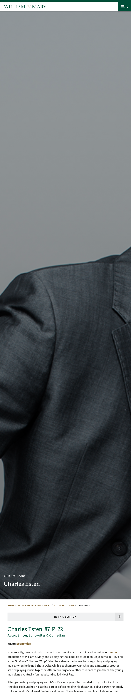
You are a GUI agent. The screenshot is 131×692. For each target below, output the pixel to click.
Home (11, 605)
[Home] (25, 6)
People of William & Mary (34, 605)
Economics (23, 644)
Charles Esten (24, 584)
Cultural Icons (15, 575)
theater (112, 652)
